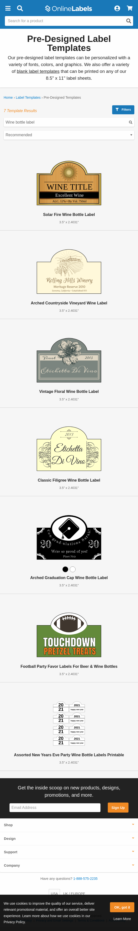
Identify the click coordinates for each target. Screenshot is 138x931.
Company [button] (12, 865)
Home (8, 97)
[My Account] (117, 8)
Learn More (122, 919)
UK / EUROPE (74, 894)
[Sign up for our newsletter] (55, 807)
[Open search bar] (20, 8)
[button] (8, 8)
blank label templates (38, 71)
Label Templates (28, 97)
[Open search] (128, 21)
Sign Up (118, 808)
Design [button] (10, 839)
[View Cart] (129, 8)
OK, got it (122, 907)
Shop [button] (8, 825)
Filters (123, 109)
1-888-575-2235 (85, 879)
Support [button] (10, 852)
